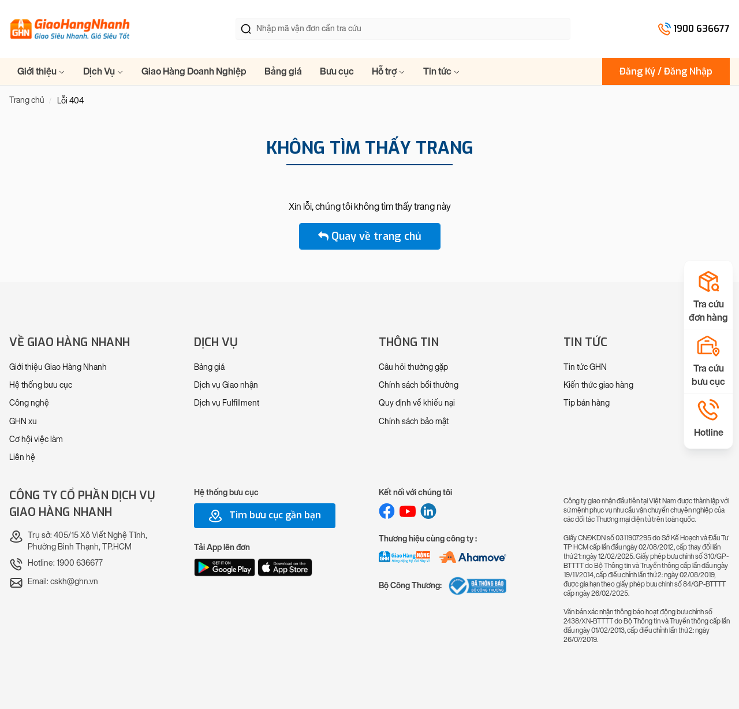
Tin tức (441, 71)
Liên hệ (22, 457)
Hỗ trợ (388, 71)
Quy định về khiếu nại (417, 403)
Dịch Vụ (103, 71)
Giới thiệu (41, 71)
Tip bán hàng (586, 403)
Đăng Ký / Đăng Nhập (665, 71)
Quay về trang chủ (369, 236)
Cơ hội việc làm (36, 439)
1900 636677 (701, 29)
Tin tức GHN (585, 367)
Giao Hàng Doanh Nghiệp (194, 71)
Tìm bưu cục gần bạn (264, 516)
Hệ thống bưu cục (40, 385)
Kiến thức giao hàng (598, 385)
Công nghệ (29, 403)
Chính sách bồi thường (418, 385)
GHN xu (23, 421)
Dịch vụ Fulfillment (226, 403)
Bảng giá (283, 71)
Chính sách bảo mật (414, 421)
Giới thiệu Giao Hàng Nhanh (58, 367)
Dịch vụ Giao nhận (226, 385)
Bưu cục (337, 71)
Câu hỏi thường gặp (413, 367)
